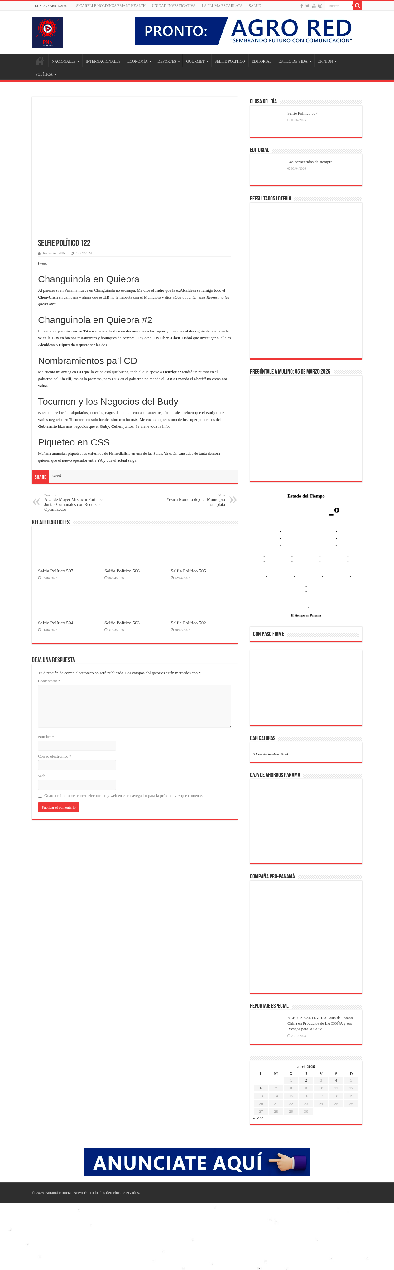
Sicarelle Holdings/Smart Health (111, 5)
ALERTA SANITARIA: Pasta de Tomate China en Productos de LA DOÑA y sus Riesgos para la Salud (320, 1023)
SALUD (255, 5)
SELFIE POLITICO (230, 61)
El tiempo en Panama (306, 615)
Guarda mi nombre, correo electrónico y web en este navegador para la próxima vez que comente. (123, 795)
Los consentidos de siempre (309, 161)
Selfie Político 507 (55, 570)
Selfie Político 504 (55, 622)
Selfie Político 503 (122, 622)
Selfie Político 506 (122, 570)
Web (42, 776)
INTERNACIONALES (103, 61)
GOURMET (195, 61)
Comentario (49, 681)
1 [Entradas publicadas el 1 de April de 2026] (291, 1080)
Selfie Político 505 (188, 570)
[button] (263, 687)
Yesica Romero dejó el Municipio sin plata (193, 500)
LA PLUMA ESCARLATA (222, 5)
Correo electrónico (54, 756)
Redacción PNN (54, 253)
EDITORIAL (262, 61)
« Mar (258, 1118)
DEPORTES (166, 61)
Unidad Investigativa (173, 5)
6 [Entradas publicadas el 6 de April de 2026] (261, 1088)
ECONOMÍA (137, 61)
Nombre (46, 736)
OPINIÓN (325, 61)
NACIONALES (64, 61)
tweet (42, 263)
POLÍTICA (44, 74)
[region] (306, 689)
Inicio (40, 60)
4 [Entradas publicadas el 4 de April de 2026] (336, 1080)
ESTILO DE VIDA (292, 61)
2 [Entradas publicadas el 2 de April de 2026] (306, 1080)
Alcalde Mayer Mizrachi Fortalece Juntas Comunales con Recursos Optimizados (76, 502)
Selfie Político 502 (188, 622)
